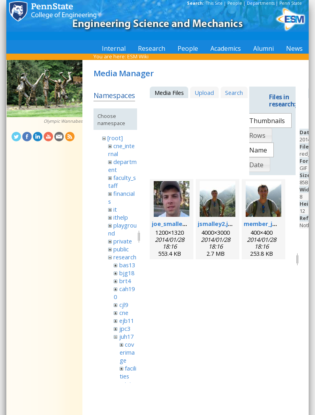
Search (234, 93)
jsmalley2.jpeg (218, 224)
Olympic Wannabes (63, 121)
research (124, 257)
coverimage (127, 352)
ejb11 (126, 320)
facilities (128, 372)
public (121, 249)
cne (123, 313)
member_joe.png (268, 224)
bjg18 (126, 273)
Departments (261, 3)
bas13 (127, 265)
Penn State (290, 3)
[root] (115, 138)
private (122, 241)
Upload (204, 93)
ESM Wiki (138, 56)
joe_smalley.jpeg (176, 224)
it (115, 209)
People (234, 3)
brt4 (125, 281)
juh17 (126, 336)
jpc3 (124, 328)
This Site (214, 3)
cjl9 (123, 305)
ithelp (120, 217)
